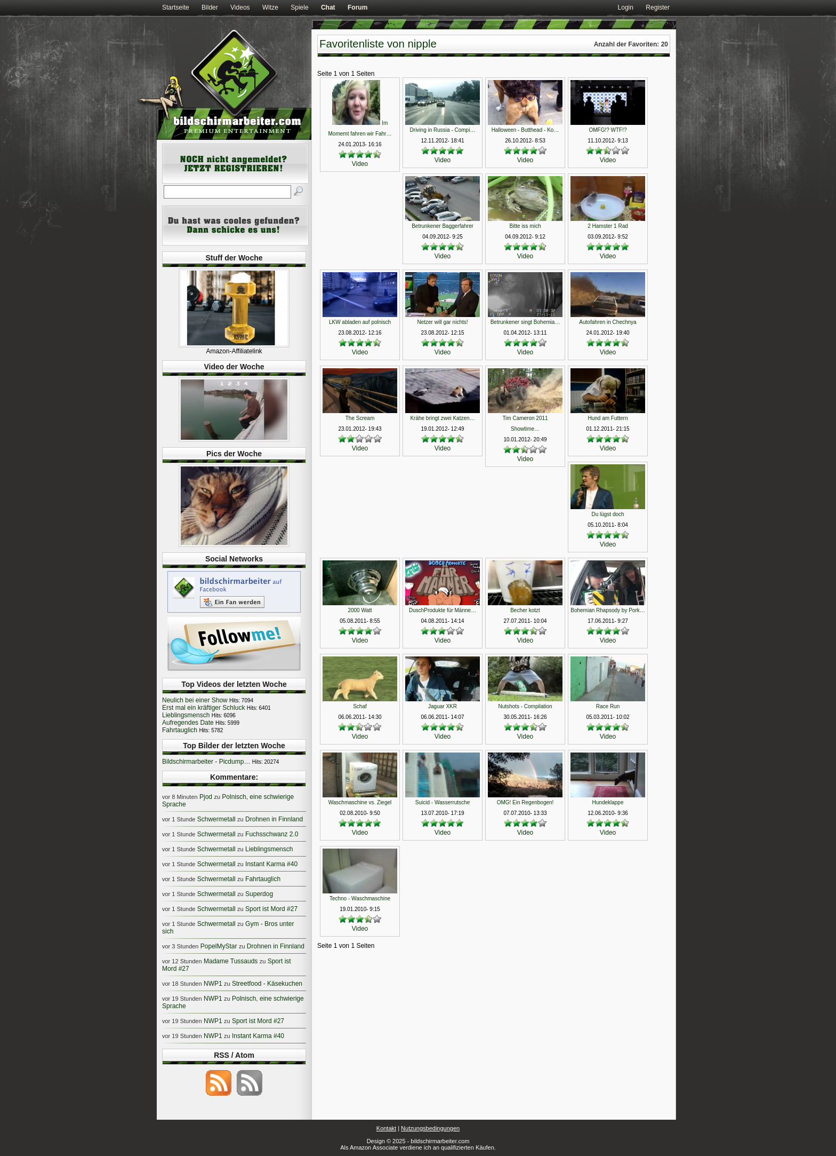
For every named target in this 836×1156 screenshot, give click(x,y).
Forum (357, 7)
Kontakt (386, 1128)
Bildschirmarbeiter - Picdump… (206, 761)
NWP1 (213, 983)
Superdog (259, 894)
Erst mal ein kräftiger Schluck (203, 707)
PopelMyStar (218, 946)
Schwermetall (216, 819)
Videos (240, 7)
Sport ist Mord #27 (271, 909)
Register (658, 7)
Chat (328, 7)
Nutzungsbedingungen (430, 1128)
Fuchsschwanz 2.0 (271, 834)
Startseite (175, 7)
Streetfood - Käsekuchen (267, 983)
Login (625, 7)
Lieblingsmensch (186, 715)
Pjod (205, 797)
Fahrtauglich (179, 730)
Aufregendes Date (188, 722)
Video (360, 164)
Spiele (299, 7)
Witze (270, 7)
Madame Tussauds (231, 961)
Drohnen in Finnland (274, 819)
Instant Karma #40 (271, 864)
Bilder (210, 7)
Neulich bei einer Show (195, 700)
